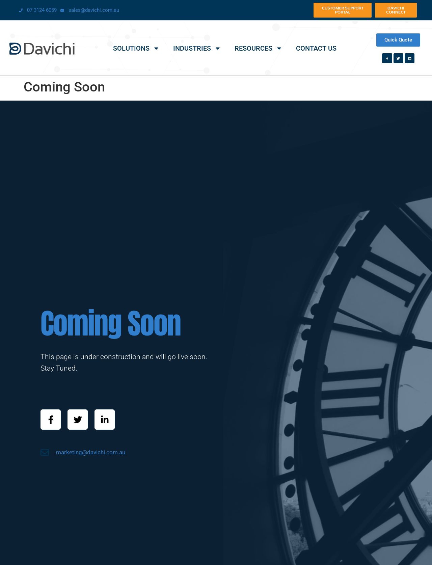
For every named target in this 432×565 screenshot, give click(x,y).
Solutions (136, 48)
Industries (197, 48)
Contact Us (316, 48)
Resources (258, 48)
